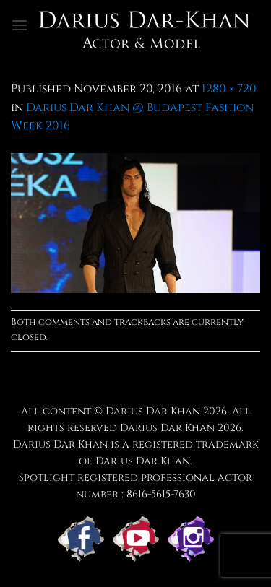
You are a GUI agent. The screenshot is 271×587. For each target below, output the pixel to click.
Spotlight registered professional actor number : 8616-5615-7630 (135, 486)
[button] (19, 25)
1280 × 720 (229, 89)
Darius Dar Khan (167, 428)
